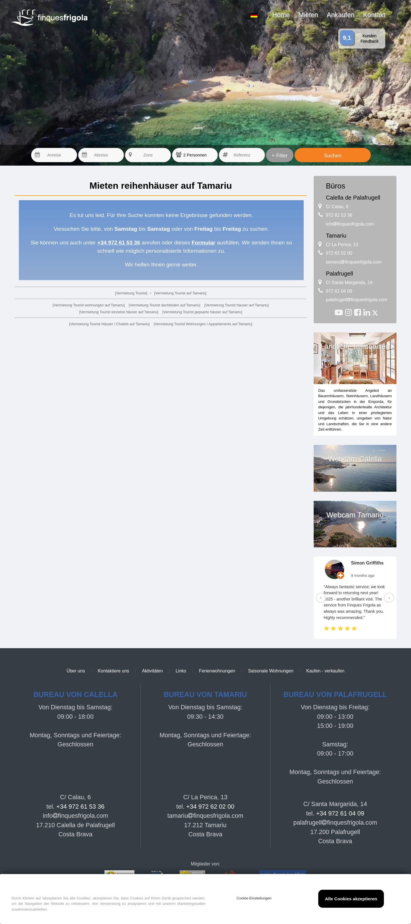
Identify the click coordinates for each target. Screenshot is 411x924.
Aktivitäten (152, 670)
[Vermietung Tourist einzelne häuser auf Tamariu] (118, 312)
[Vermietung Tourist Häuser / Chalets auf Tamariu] (109, 324)
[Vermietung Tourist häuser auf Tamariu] (236, 305)
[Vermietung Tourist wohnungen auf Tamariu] (89, 305)
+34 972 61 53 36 (80, 806)
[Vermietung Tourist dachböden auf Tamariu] (164, 305)
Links (181, 670)
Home (281, 15)
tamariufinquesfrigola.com (354, 262)
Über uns (76, 670)
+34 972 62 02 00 (210, 806)
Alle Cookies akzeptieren (351, 898)
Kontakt (374, 15)
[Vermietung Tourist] (131, 293)
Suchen (332, 155)
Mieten (308, 15)
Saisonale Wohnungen (270, 670)
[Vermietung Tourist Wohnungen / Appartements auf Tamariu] (203, 324)
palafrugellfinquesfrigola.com (357, 299)
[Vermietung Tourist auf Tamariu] (180, 293)
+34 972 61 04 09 (340, 813)
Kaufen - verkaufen (325, 670)
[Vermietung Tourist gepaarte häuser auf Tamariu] (202, 312)
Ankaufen (340, 15)
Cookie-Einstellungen (254, 898)
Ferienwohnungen (217, 670)
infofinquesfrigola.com (350, 224)
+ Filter (280, 155)
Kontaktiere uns (113, 670)
